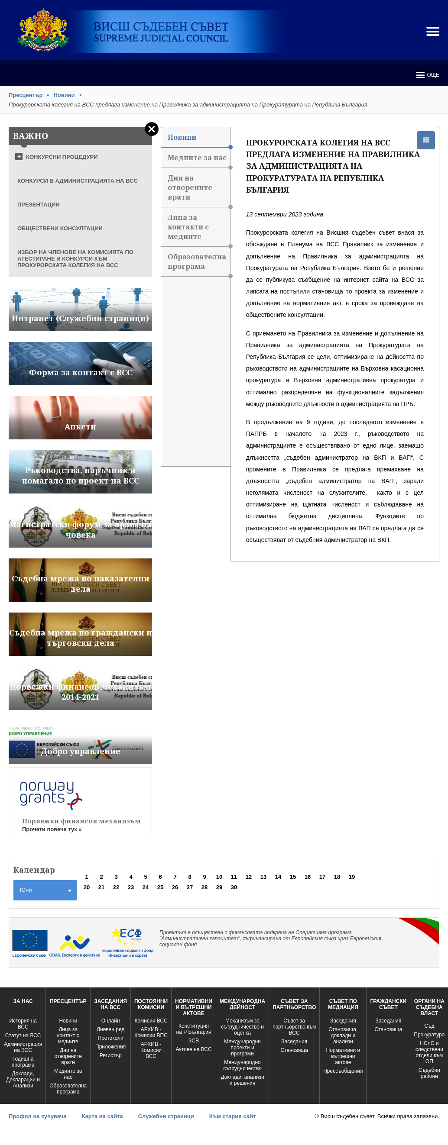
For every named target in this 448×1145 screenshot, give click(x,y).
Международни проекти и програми (242, 1048)
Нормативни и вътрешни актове (343, 1056)
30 (234, 887)
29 (219, 887)
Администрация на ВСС (23, 1047)
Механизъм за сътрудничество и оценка (242, 1027)
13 (263, 877)
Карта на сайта (102, 1116)
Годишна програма (23, 1062)
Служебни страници (166, 1116)
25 (160, 887)
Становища (294, 1050)
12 (249, 877)
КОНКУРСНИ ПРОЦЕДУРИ (62, 157)
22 (116, 887)
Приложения (110, 1047)
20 (87, 887)
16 (308, 877)
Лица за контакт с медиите (68, 1035)
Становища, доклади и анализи (342, 1035)
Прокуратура (429, 1035)
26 (175, 887)
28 (204, 887)
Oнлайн (110, 1021)
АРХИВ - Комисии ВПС (151, 1032)
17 (322, 877)
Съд (429, 1026)
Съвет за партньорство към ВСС (294, 1027)
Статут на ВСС (23, 1035)
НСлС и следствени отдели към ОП (429, 1052)
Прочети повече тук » (52, 829)
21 (101, 887)
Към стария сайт (232, 1116)
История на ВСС (23, 1024)
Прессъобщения (343, 1071)
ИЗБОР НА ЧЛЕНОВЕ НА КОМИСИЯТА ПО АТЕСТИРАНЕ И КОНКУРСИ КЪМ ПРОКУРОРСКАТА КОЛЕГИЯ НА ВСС (75, 258)
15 (293, 877)
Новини (64, 95)
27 (190, 887)
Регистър (111, 1055)
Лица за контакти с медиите (199, 230)
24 (146, 887)
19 (352, 877)
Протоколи (110, 1038)
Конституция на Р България (193, 1029)
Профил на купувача (37, 1116)
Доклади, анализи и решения (242, 1080)
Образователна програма (199, 264)
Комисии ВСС (150, 1021)
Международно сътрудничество (242, 1065)
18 (337, 877)
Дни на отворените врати (199, 190)
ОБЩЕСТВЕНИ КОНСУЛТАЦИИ (60, 228)
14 (278, 877)
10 (219, 877)
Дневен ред (110, 1029)
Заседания (294, 1042)
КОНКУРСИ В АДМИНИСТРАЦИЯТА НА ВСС (77, 180)
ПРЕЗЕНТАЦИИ (38, 204)
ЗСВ (193, 1041)
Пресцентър (25, 95)
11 (234, 877)
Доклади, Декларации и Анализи (23, 1080)
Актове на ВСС (193, 1049)
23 (131, 887)
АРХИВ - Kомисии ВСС (151, 1050)
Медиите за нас (199, 160)
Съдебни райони (429, 1073)
